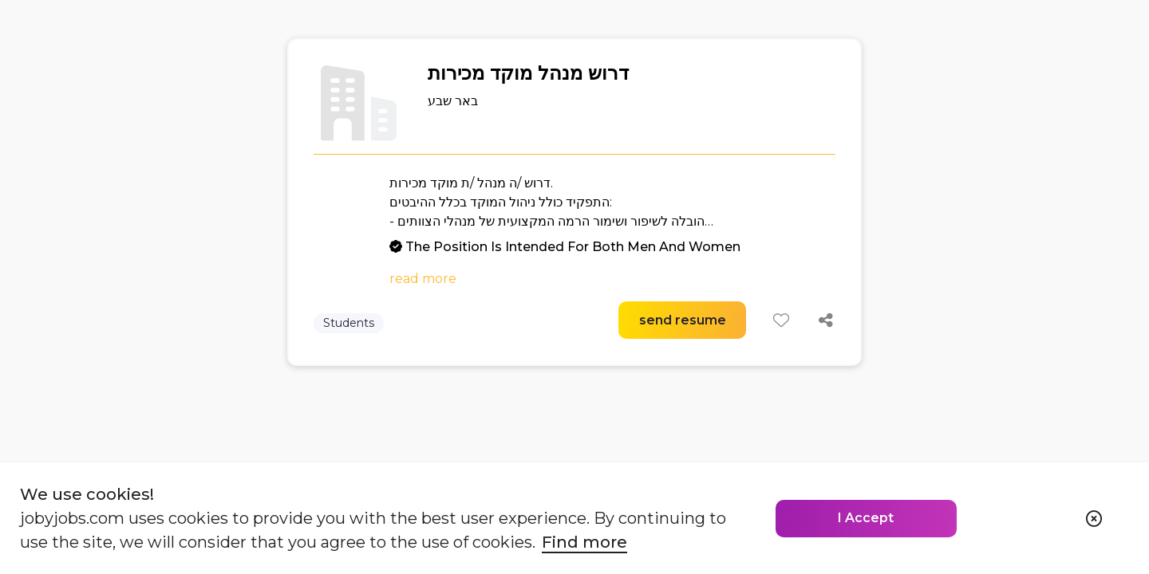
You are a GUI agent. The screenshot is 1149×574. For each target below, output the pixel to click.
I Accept (866, 517)
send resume (682, 320)
